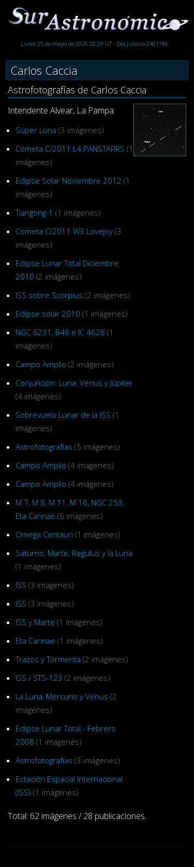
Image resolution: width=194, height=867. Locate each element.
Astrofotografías (44, 446)
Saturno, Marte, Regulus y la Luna (74, 553)
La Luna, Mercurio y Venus (62, 696)
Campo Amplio (41, 364)
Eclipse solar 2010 (48, 313)
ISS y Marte (35, 622)
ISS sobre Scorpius (49, 295)
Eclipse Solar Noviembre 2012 (69, 180)
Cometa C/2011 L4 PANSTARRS (70, 148)
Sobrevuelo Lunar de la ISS (63, 415)
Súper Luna (36, 130)
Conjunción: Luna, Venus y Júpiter (74, 383)
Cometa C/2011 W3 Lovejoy (64, 231)
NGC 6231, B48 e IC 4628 (60, 332)
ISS (21, 585)
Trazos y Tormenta (48, 659)
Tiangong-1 (34, 212)
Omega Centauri (44, 534)
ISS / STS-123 (39, 678)
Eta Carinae (35, 640)
